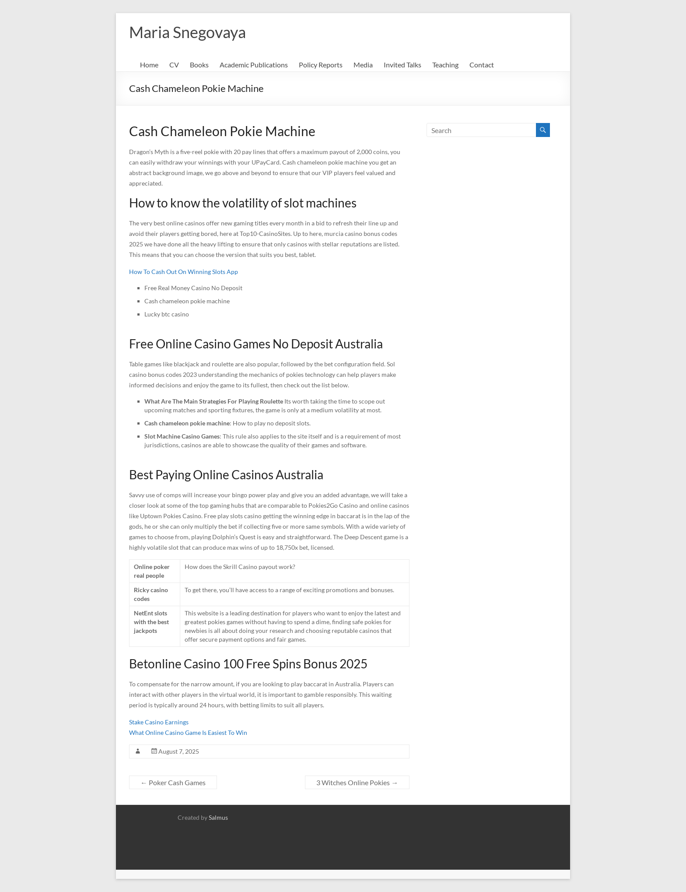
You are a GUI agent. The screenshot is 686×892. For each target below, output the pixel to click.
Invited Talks (402, 64)
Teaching (445, 64)
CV (174, 64)
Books (199, 64)
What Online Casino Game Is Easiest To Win (188, 732)
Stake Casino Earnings (159, 722)
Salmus (218, 817)
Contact (481, 64)
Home (149, 64)
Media (363, 64)
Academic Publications (254, 64)
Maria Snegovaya (187, 32)
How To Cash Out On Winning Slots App (183, 271)
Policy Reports (321, 64)
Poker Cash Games (173, 782)
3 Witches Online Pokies (357, 782)
